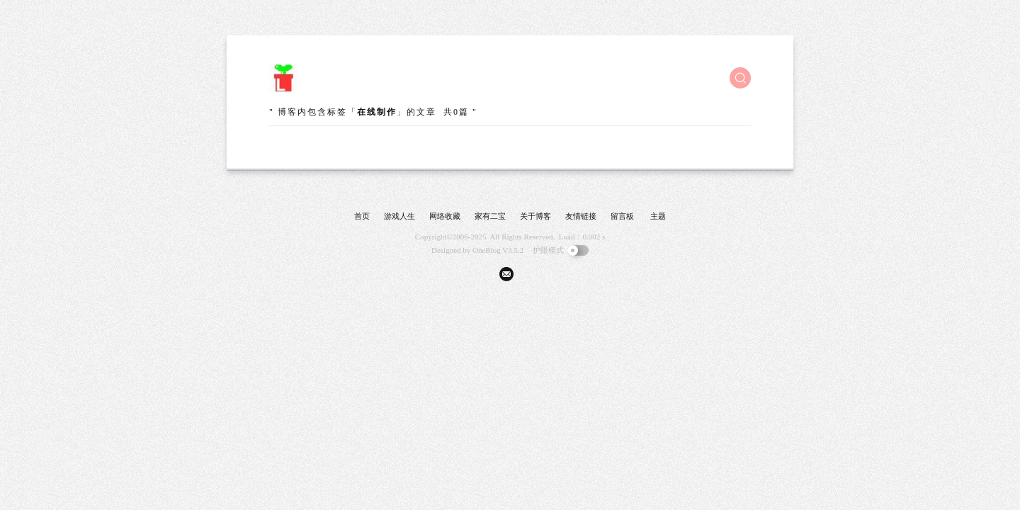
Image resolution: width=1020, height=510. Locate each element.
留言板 (622, 216)
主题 (658, 216)
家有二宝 (490, 216)
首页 (362, 216)
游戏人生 (399, 216)
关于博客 (535, 216)
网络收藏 (444, 216)
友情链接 (580, 216)
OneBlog (486, 250)
